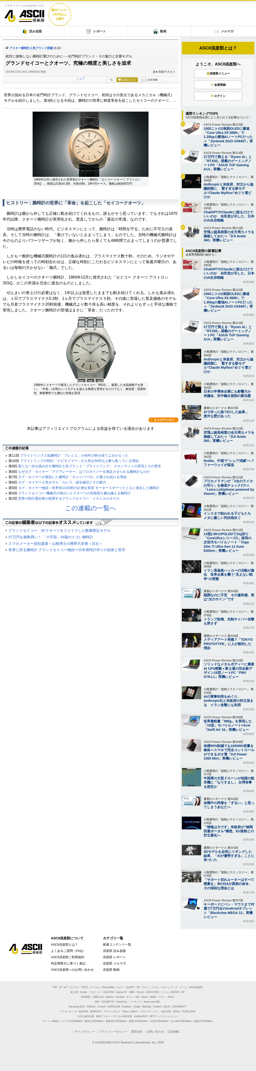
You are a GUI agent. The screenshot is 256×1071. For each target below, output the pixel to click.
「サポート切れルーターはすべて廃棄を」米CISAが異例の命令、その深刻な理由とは (229, 884)
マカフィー (95, 992)
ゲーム (183, 987)
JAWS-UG (98, 997)
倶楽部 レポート (114, 957)
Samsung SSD (77, 1006)
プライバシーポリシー (113, 1031)
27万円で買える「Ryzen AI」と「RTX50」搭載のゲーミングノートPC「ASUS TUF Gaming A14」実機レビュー (228, 163)
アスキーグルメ (111, 1011)
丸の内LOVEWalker (181, 1021)
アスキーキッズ (68, 1011)
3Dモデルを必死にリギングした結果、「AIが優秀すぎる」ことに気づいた (229, 856)
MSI (97, 1001)
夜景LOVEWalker (138, 1021)
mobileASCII (141, 1016)
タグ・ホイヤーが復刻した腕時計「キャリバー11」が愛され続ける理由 (72, 477)
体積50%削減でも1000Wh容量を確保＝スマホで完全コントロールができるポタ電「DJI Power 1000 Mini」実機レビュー (229, 752)
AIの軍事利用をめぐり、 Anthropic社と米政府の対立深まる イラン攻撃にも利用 (228, 701)
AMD (132, 992)
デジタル (95, 987)
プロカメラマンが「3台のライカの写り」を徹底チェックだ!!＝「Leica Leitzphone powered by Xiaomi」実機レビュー (229, 487)
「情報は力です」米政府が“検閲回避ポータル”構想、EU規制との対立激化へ (229, 831)
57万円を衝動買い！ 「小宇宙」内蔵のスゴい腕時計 (50, 537)
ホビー (120, 987)
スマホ (154, 987)
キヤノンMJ (132, 997)
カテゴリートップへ (163, 419)
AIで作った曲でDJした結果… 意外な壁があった (228, 414)
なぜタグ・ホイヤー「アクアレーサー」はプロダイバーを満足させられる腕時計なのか (84, 472)
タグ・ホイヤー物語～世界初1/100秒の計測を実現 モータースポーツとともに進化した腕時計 (88, 488)
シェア (81, 78)
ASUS (167, 1006)
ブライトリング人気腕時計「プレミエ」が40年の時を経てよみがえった (74, 455)
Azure (144, 997)
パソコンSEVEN (170, 992)
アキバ (145, 987)
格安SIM (83, 1011)
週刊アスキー (103, 1016)
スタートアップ (169, 987)
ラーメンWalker (50, 1021)
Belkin (153, 997)
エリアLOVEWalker (72, 1021)
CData (136, 1006)
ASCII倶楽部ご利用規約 (67, 957)
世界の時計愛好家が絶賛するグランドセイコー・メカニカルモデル (69, 498)
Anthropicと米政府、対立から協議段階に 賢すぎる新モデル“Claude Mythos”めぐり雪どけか (228, 190)
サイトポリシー (85, 1031)
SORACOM (113, 1006)
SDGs (176, 1011)
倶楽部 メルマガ (114, 963)
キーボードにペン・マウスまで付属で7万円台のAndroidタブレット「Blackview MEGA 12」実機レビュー (229, 910)
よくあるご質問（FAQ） (68, 951)
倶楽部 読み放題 (114, 951)
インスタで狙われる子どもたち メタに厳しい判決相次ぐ (229, 515)
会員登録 (218, 84)
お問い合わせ (155, 1031)
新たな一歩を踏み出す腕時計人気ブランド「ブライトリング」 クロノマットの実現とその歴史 (89, 466)
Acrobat (120, 997)
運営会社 (137, 1031)
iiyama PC (121, 992)
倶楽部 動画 (111, 969)
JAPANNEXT (179, 1006)
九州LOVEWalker (159, 1021)
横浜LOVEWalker (94, 1021)
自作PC (130, 987)
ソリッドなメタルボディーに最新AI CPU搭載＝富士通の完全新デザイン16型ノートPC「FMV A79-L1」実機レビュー (229, 670)
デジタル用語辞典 (122, 1016)
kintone (110, 997)
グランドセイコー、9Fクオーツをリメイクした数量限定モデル (59, 530)
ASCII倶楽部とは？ (218, 48)
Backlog (146, 1006)
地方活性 (166, 1011)
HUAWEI (86, 997)
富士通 (74, 992)
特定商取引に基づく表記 (68, 963)
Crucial (101, 1006)
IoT (65, 987)
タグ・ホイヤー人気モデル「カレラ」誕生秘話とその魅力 (62, 482)
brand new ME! (152, 1001)
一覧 (110, 79)
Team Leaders (130, 1011)
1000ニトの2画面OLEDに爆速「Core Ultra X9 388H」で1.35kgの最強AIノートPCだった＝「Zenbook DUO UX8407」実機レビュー (228, 137)
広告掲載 (173, 1031)
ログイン (218, 96)
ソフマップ (135, 1001)
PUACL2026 (188, 1011)
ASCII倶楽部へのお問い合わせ (72, 969)
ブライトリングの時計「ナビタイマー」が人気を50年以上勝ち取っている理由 (79, 461)
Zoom (171, 997)
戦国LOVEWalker (203, 1021)
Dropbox (126, 1006)
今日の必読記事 (85, 1016)
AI (60, 987)
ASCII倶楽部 (24, 14)
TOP (54, 987)
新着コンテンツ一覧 (117, 944)
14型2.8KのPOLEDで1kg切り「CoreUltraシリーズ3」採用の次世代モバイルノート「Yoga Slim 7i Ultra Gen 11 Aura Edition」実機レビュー (227, 542)
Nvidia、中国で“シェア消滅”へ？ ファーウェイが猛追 (229, 463)
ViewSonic (122, 1001)
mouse (83, 992)
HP (183, 992)
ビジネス (74, 987)
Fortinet (157, 1006)
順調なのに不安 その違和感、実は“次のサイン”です (229, 597)
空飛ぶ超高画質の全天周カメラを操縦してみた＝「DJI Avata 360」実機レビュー (229, 236)
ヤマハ (162, 997)
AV (138, 987)
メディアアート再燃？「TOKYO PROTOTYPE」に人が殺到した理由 (228, 644)
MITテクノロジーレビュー (164, 1016)
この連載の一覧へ (90, 508)
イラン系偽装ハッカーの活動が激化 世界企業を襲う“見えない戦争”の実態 (229, 574)
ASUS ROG (152, 992)
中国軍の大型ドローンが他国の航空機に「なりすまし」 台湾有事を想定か (229, 782)
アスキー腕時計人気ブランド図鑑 (31, 48)
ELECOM (109, 992)
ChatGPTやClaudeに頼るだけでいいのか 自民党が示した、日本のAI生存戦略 (229, 216)
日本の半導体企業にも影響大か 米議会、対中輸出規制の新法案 (229, 393)
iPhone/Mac (108, 987)
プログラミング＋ (149, 1011)
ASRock (91, 1006)
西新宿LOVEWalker (116, 1021)
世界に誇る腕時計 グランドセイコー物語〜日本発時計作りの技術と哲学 (66, 550)
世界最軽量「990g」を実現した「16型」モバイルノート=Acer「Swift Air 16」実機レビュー (228, 725)
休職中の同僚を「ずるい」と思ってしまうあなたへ (229, 805)
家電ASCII (95, 1011)
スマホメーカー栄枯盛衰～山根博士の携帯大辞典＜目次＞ (55, 543)
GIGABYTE (107, 1001)
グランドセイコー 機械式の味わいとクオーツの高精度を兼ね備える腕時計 (74, 493)
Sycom (140, 992)
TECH (84, 987)
